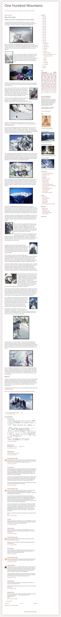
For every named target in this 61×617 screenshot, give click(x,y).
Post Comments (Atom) (14, 605)
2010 (44, 42)
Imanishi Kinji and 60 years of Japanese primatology (15, 387)
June (44, 51)
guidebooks (48, 85)
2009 (44, 66)
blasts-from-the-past (45, 78)
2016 (44, 32)
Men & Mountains (45, 213)
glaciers (44, 84)
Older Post (35, 603)
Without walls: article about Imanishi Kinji (13, 391)
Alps (42, 77)
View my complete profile (45, 111)
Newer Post (7, 603)
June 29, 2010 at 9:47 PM (11, 561)
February (45, 62)
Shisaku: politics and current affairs (48, 203)
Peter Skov (9, 467)
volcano (45, 81)
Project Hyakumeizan (11, 458)
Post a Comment (9, 601)
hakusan (47, 92)
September (45, 46)
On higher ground (45, 182)
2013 (44, 37)
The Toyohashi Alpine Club (47, 188)
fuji (49, 75)
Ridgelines (44, 177)
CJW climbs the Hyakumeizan (47, 184)
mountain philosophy (53, 92)
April (44, 59)
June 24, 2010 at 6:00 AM (11, 485)
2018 (44, 29)
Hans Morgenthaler (51, 84)
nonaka (53, 86)
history (44, 75)
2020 (44, 26)
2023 (44, 21)
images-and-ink (50, 77)
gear (49, 83)
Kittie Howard (9, 565)
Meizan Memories (45, 180)
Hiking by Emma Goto (46, 178)
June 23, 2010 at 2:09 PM (11, 454)
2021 (44, 24)
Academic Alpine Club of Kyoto (12, 265)
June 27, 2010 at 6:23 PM (11, 544)
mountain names (49, 91)
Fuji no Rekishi (45, 191)
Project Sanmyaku (45, 189)
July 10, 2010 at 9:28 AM (11, 588)
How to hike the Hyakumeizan (47, 173)
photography (43, 83)
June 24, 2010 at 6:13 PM (11, 515)
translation (50, 89)
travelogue (44, 72)
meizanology (47, 86)
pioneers (54, 75)
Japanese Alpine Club (49, 82)
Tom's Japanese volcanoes (47, 192)
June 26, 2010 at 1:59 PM (11, 524)
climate (42, 85)
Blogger (35, 611)
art (43, 91)
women (44, 80)
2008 (44, 67)
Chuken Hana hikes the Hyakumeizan (49, 185)
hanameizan (9, 528)
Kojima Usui (44, 90)
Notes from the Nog (45, 198)
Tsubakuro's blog (45, 181)
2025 (44, 18)
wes (8, 519)
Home (21, 603)
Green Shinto (44, 199)
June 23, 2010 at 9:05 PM (11, 463)
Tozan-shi (49, 90)
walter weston (43, 89)
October (45, 45)
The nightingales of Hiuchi (48, 55)
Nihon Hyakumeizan (17, 24)
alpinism (9, 413)
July (44, 49)
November (45, 43)
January (45, 64)
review (55, 78)
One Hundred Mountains (24, 6)
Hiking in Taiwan (45, 208)
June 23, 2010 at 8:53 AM (11, 441)
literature (45, 76)
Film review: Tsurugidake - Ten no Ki (49, 54)
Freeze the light (45, 201)
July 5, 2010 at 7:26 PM (11, 577)
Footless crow (44, 209)
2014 (44, 35)
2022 (44, 23)
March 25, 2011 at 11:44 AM (12, 598)
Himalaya (54, 89)
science (52, 76)
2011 (44, 40)
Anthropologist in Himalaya (47, 212)
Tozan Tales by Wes (45, 174)
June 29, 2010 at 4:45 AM (11, 553)
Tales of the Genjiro (46, 52)
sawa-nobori (54, 83)
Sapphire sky (44, 202)
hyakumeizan (13, 413)
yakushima (54, 90)
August (44, 48)
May (44, 57)
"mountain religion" (52, 81)
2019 (44, 27)
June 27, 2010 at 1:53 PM (11, 533)
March (44, 61)
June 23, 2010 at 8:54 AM (11, 448)
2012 (44, 38)
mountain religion (52, 80)
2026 (44, 16)
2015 (44, 34)
